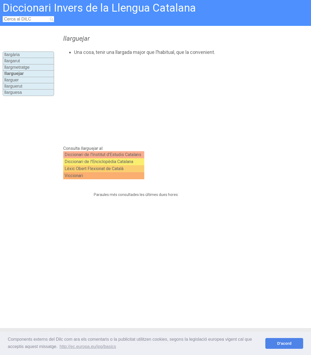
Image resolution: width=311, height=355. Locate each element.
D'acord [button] (284, 343)
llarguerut (13, 86)
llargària (12, 54)
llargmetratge (16, 67)
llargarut (12, 60)
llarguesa (13, 92)
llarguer (11, 80)
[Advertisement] (153, 100)
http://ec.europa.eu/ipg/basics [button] (88, 346)
